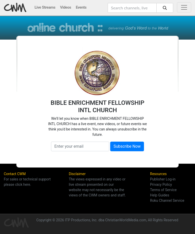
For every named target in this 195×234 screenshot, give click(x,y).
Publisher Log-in (162, 179)
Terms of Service (163, 190)
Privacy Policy (161, 184)
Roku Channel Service (167, 200)
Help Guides (159, 195)
